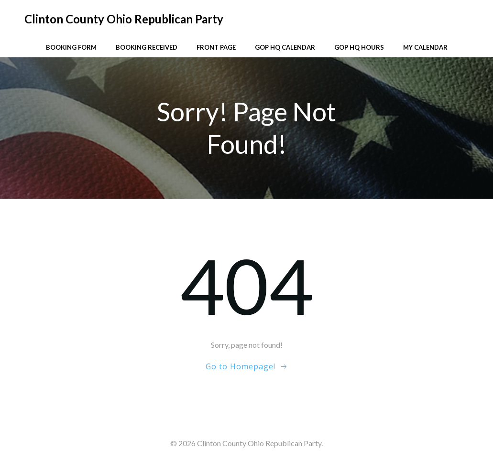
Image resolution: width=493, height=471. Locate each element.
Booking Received (146, 47)
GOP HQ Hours (359, 47)
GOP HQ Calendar (285, 47)
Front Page (216, 47)
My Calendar (425, 47)
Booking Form (71, 47)
